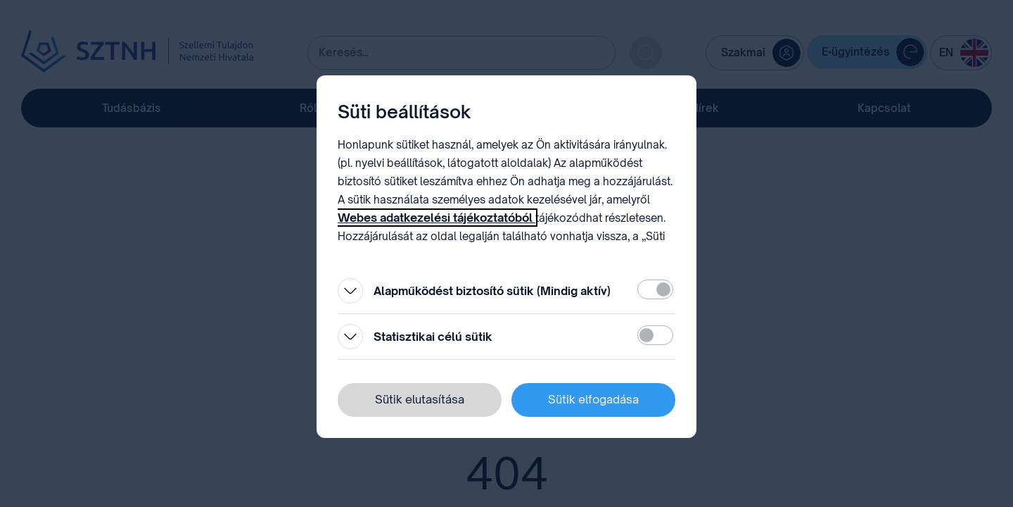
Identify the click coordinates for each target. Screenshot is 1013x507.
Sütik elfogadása (593, 399)
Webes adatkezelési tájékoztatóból (436, 218)
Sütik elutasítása (419, 399)
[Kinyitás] (350, 290)
